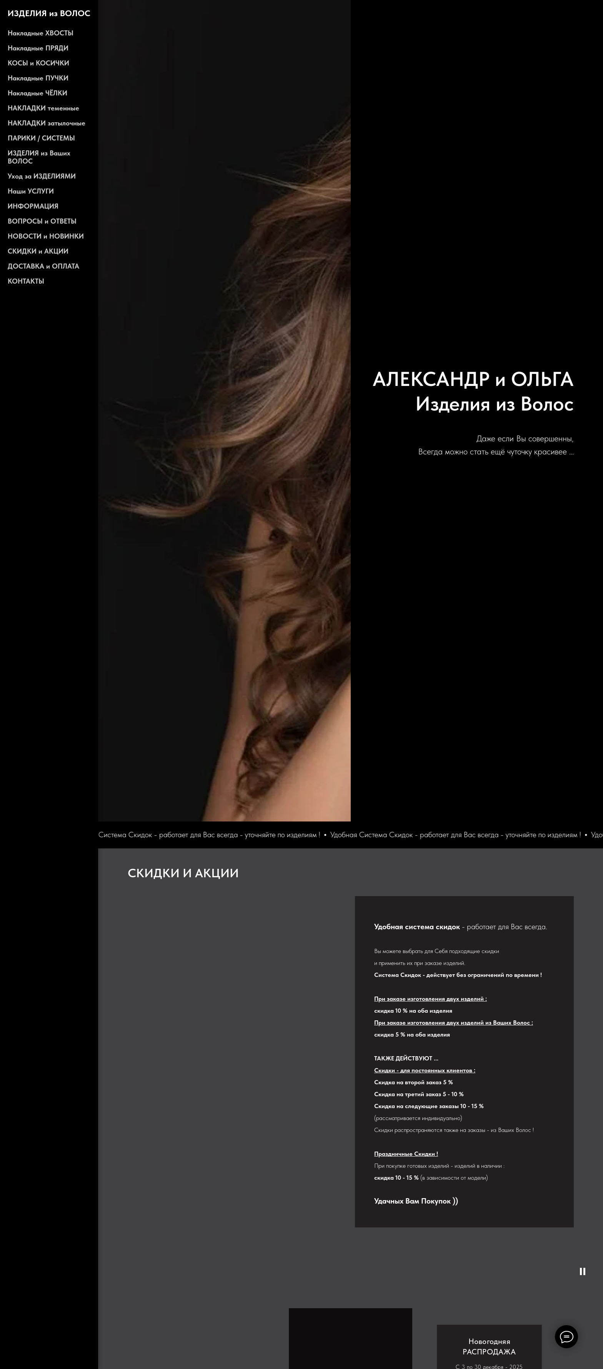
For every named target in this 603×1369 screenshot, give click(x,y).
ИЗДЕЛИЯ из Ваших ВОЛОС (39, 157)
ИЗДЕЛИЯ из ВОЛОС (49, 13)
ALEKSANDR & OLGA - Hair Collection (528, 359)
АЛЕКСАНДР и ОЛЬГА (473, 379)
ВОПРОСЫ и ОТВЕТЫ (42, 221)
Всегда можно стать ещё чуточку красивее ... (496, 451)
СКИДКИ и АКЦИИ (38, 251)
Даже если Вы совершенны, (525, 438)
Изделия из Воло (489, 404)
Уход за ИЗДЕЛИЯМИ (42, 176)
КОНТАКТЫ (26, 281)
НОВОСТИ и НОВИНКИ (46, 236)
